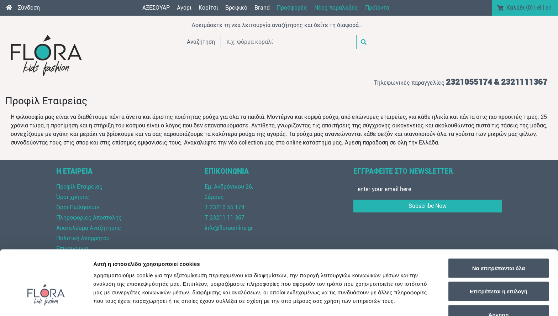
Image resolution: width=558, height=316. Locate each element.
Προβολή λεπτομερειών (422, 302)
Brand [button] (262, 7)
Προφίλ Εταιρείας (79, 186)
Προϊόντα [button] (377, 7)
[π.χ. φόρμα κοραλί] (288, 42)
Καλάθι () (519, 7)
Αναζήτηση (201, 41)
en (549, 7)
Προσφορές (292, 7)
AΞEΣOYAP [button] (156, 7)
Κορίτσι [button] (208, 7)
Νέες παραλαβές (336, 7)
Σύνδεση (29, 7)
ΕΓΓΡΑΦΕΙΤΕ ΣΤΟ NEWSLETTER (403, 171)
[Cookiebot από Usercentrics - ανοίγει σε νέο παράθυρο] (46, 302)
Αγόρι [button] (184, 7)
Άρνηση (498, 269)
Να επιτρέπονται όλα (498, 223)
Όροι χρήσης (72, 197)
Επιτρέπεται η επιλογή (498, 246)
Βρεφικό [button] (236, 7)
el (539, 7)
